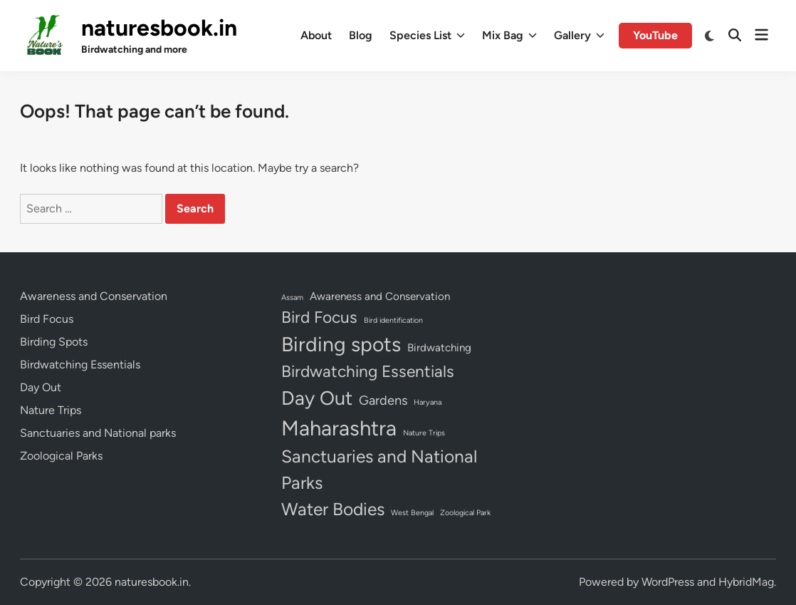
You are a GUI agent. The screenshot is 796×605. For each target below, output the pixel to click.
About (316, 35)
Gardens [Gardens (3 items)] (383, 400)
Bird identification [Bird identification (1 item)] (393, 320)
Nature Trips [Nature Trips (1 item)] (424, 433)
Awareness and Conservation (93, 296)
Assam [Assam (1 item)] (292, 297)
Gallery (579, 35)
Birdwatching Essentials (80, 364)
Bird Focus (46, 319)
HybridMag (746, 582)
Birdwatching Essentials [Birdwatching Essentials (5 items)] (367, 371)
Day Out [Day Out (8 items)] (316, 398)
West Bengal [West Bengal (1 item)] (412, 512)
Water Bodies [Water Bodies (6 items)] (332, 509)
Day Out (40, 387)
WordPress (667, 582)
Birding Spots (54, 341)
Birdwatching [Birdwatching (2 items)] (439, 347)
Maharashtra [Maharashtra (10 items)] (339, 427)
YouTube (655, 35)
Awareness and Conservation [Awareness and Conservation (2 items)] (380, 296)
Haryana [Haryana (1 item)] (427, 402)
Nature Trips (50, 410)
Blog (360, 35)
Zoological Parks (61, 455)
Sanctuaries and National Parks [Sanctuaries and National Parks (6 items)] (379, 469)
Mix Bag (509, 35)
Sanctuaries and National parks (98, 433)
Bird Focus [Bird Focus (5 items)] (319, 317)
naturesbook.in (159, 27)
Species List (427, 35)
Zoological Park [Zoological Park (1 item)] (465, 512)
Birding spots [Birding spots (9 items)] (341, 344)
